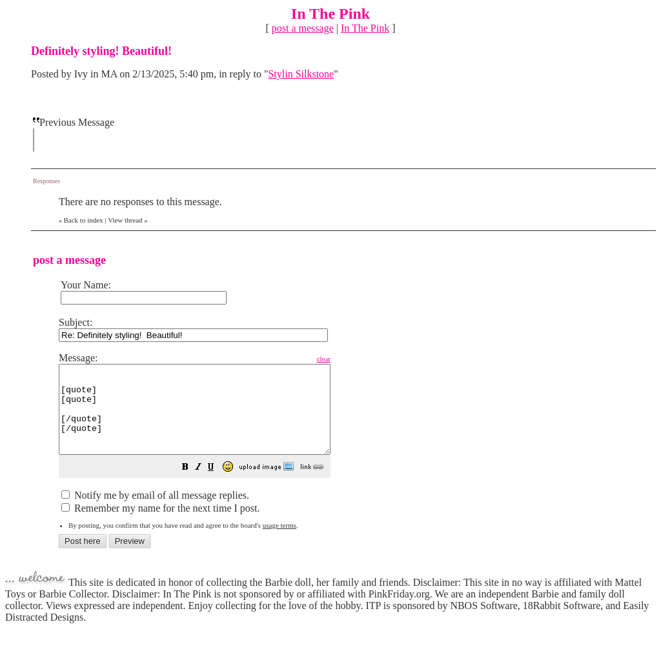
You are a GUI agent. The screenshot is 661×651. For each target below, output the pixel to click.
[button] (217, 485)
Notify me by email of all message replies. (155, 512)
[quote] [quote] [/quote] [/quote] (211, 418)
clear (356, 359)
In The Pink (365, 28)
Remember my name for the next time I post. (160, 525)
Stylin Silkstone (301, 73)
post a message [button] (303, 28)
